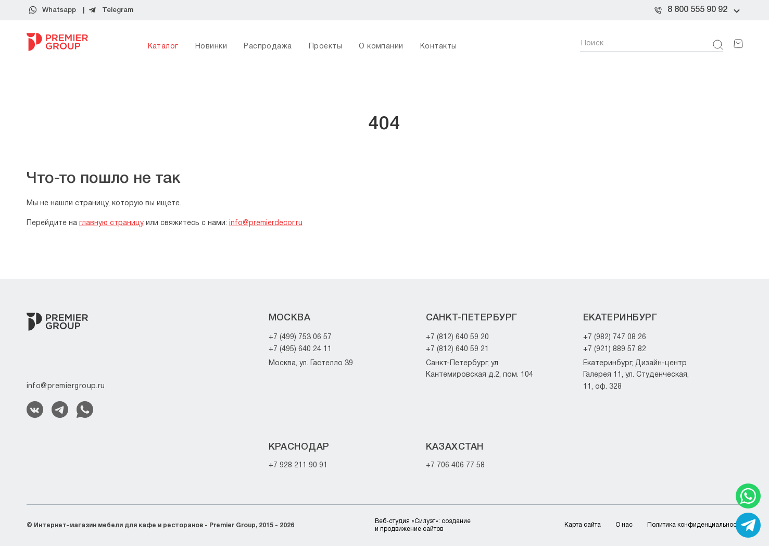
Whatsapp (59, 10)
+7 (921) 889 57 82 (614, 349)
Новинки (211, 46)
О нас (624, 525)
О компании (381, 46)
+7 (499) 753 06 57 (300, 337)
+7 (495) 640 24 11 (300, 349)
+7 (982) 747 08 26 (614, 337)
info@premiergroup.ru (66, 386)
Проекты (325, 46)
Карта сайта (582, 525)
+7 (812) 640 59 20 (457, 337)
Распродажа (268, 46)
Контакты (438, 46)
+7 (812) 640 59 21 (457, 349)
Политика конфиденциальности (695, 525)
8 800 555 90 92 (697, 10)
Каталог (163, 46)
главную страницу (111, 223)
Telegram (117, 10)
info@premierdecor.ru (265, 223)
